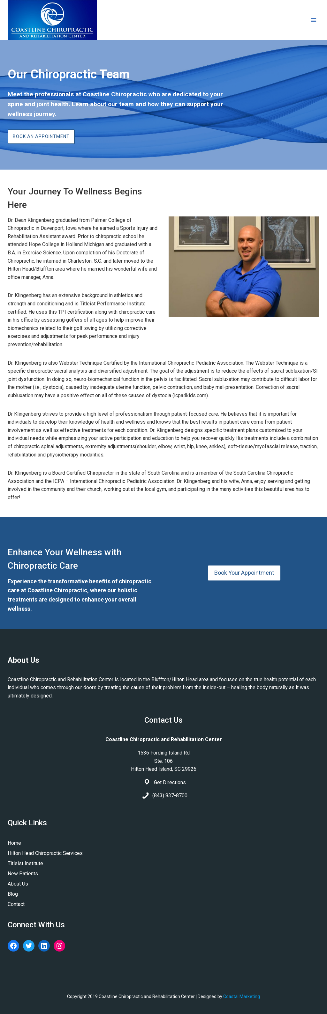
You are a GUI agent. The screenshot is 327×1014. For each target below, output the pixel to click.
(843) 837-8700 (169, 795)
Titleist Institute (25, 863)
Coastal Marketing (241, 996)
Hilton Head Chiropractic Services (45, 853)
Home (14, 843)
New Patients (23, 874)
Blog (13, 894)
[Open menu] (313, 20)
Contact (16, 904)
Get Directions (170, 782)
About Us (18, 884)
